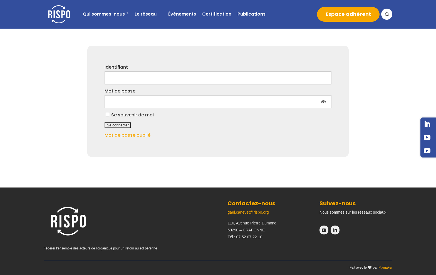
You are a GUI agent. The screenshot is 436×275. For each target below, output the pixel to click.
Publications (251, 14)
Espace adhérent (348, 14)
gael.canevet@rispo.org (248, 212)
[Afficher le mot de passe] (323, 101)
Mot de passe (120, 91)
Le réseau (146, 14)
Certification (216, 14)
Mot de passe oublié (127, 135)
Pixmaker (385, 267)
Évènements (182, 14)
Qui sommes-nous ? (105, 14)
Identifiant (116, 67)
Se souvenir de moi (130, 115)
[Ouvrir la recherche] (386, 14)
